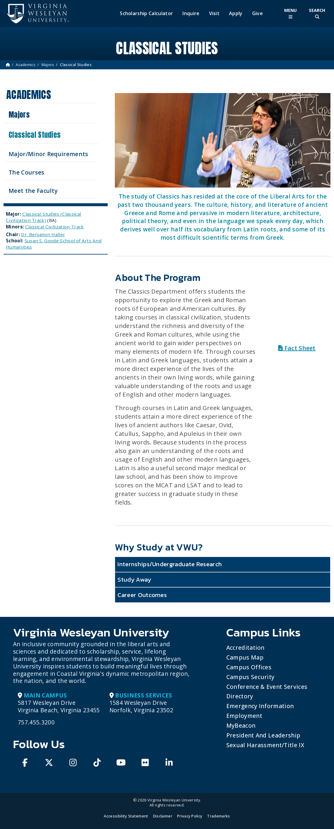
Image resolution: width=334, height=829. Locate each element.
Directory (239, 696)
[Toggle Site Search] (317, 13)
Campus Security (250, 677)
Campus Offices (248, 667)
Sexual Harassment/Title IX (265, 745)
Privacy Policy (189, 816)
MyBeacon (241, 725)
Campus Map (244, 657)
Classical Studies (35, 134)
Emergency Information (260, 706)
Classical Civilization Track (54, 227)
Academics (26, 64)
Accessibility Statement (126, 816)
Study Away (134, 579)
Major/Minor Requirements (48, 154)
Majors (48, 64)
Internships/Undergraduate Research (169, 564)
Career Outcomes (142, 594)
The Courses (26, 172)
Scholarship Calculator (146, 13)
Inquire (190, 13)
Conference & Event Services (267, 687)
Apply (236, 13)
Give (257, 13)
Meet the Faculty (33, 191)
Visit (214, 13)
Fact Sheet (297, 348)
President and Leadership (263, 735)
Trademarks (218, 816)
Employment (244, 716)
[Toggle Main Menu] (290, 13)
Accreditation (245, 648)
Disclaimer (162, 816)
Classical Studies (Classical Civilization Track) (43, 217)
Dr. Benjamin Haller (43, 234)
